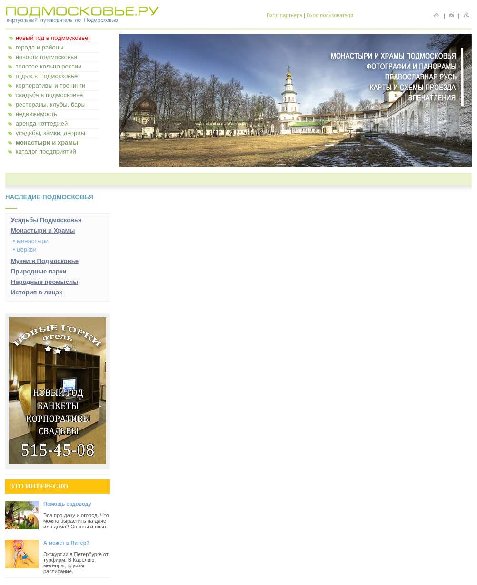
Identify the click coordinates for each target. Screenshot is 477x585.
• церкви (25, 249)
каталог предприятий (46, 151)
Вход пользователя (330, 15)
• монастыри (31, 240)
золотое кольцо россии (49, 66)
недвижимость (36, 113)
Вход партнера (284, 15)
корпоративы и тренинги (51, 85)
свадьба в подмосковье (49, 94)
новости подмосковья (47, 56)
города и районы (40, 47)
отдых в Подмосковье (47, 75)
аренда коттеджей (42, 123)
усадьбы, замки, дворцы (50, 132)
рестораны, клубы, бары (51, 104)
